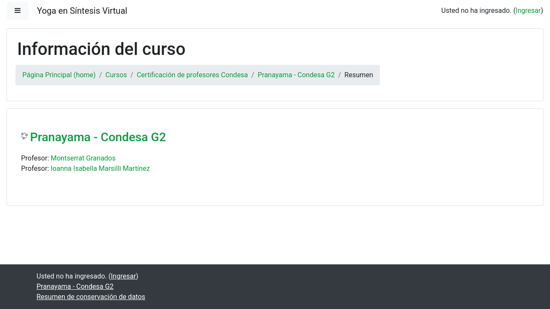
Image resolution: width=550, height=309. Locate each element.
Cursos (116, 75)
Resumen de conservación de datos (91, 297)
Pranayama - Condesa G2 (296, 75)
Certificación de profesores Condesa (192, 75)
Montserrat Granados (83, 158)
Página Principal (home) (59, 75)
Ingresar (528, 10)
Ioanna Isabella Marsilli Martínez (100, 168)
